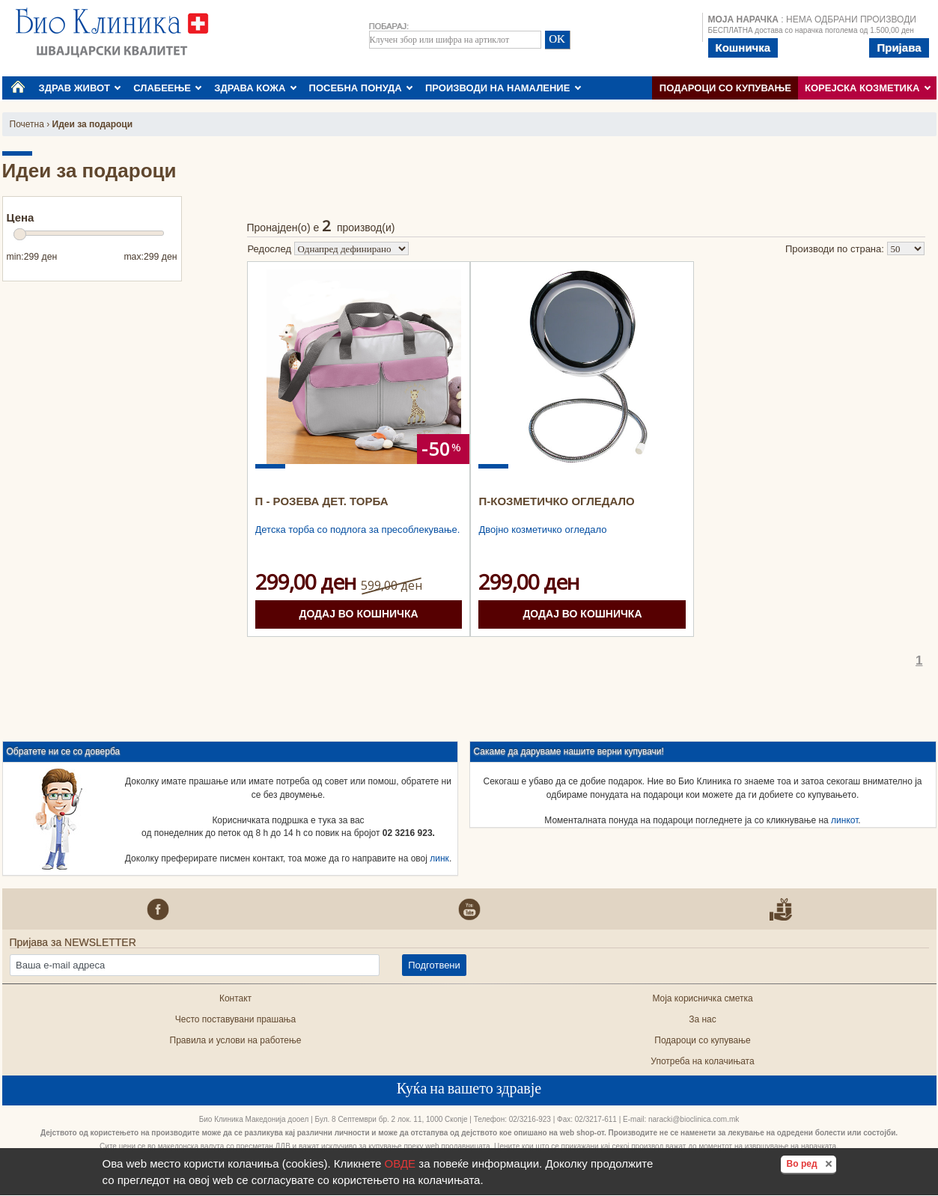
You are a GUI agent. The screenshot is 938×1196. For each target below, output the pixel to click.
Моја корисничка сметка (702, 998)
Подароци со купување (725, 88)
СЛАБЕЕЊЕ (167, 88)
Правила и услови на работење (236, 1040)
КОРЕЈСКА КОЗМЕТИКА (868, 88)
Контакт (235, 998)
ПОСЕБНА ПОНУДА (361, 88)
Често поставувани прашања (235, 1019)
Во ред (811, 1163)
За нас (702, 1019)
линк (439, 858)
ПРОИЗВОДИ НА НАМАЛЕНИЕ (503, 88)
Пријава (899, 47)
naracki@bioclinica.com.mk (693, 1119)
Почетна (27, 124)
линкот (844, 820)
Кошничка (743, 47)
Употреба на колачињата (702, 1061)
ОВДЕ (400, 1163)
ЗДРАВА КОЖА (255, 88)
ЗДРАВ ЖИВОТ (80, 88)
